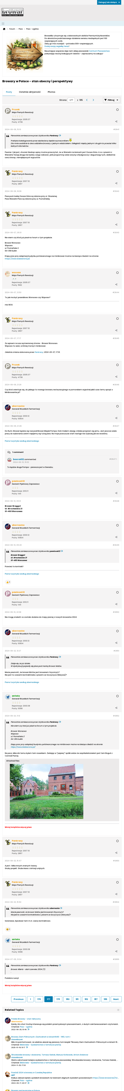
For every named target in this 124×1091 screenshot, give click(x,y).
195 (105, 999)
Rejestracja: (17, 119)
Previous (19, 999)
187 (96, 999)
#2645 (116, 338)
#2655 (116, 959)
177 (48, 999)
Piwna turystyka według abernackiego (22, 441)
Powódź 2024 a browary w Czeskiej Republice (31, 1072)
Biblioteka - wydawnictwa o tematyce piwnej (40, 1044)
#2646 (116, 384)
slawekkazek (17, 1039)
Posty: (14, 122)
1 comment (18, 452)
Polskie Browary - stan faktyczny (26, 1019)
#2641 (116, 129)
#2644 (116, 292)
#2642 (116, 191)
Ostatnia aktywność (30, 91)
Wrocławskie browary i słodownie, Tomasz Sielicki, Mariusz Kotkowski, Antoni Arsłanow (49, 1054)
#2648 (116, 501)
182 (86, 999)
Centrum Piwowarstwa (99, 51)
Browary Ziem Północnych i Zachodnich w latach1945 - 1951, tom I (40, 1037)
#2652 (116, 716)
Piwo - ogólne (26, 1027)
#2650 (116, 612)
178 (58, 999)
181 (77, 999)
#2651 (116, 651)
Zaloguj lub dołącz (109, 2)
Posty (9, 91)
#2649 (116, 545)
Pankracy (39, 352)
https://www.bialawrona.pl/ (17, 258)
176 (39, 999)
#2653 (116, 860)
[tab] (8, 92)
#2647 (116, 426)
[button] (8, 582)
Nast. (116, 999)
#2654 (116, 902)
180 (67, 999)
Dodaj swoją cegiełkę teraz (57, 46)
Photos (51, 91)
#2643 (116, 232)
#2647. (113, 459)
